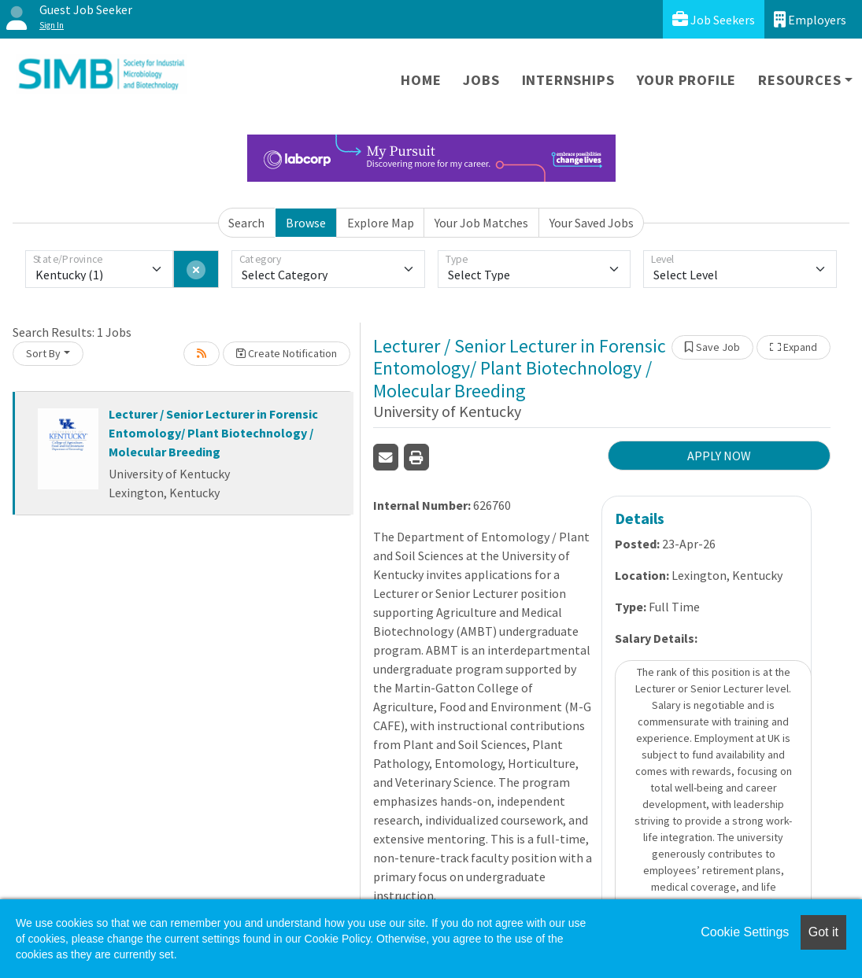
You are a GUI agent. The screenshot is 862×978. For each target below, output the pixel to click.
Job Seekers (713, 19)
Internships (568, 80)
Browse (306, 223)
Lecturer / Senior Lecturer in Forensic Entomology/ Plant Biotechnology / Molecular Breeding (213, 432)
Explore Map (380, 223)
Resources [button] (799, 80)
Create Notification (286, 353)
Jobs (481, 80)
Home (421, 80)
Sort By (43, 353)
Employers (810, 19)
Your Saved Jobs (591, 223)
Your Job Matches (481, 223)
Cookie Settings (745, 932)
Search (246, 223)
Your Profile (687, 80)
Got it (823, 932)
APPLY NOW (719, 455)
